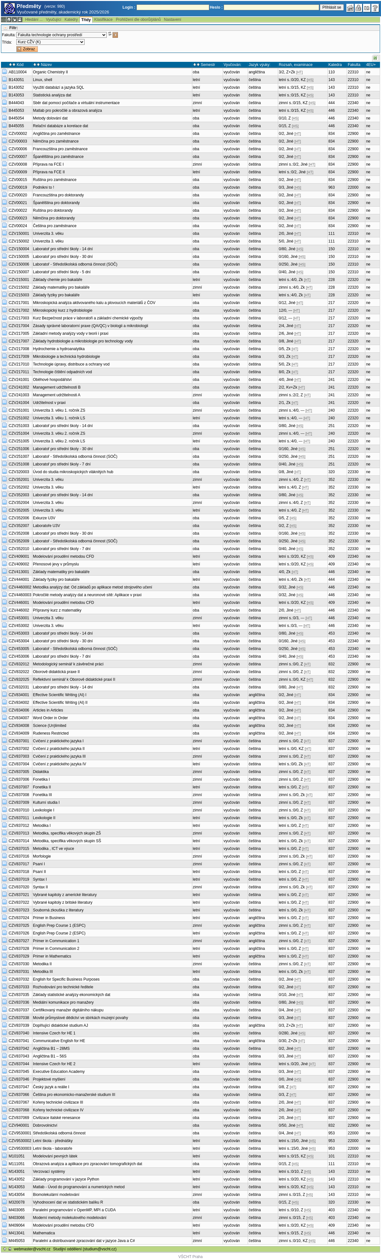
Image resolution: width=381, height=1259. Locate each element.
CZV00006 (18, 149)
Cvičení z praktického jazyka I (58, 741)
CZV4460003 (20, 595)
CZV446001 (19, 602)
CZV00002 (18, 133)
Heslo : (216, 7)
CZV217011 (19, 372)
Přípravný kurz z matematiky (57, 610)
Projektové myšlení (49, 1079)
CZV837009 (19, 802)
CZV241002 (19, 387)
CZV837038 (19, 1018)
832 (331, 664)
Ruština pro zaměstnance (55, 179)
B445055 (16, 126)
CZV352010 (19, 549)
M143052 (17, 1179)
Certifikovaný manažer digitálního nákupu (68, 1010)
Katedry (71, 19)
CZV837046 (19, 1079)
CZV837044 (19, 1064)
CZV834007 (19, 718)
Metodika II (42, 964)
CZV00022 (18, 210)
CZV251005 (19, 441)
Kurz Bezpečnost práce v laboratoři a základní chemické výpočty (88, 318)
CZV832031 (19, 687)
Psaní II (39, 871)
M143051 (17, 1171)
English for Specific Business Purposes (66, 979)
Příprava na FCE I (48, 164)
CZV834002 (19, 702)
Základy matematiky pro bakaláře (61, 287)
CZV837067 (19, 1102)
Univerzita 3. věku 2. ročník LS (59, 441)
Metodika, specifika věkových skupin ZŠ (67, 833)
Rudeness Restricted (51, 733)
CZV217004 (19, 326)
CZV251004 (19, 433)
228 (331, 279)
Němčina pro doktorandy (54, 218)
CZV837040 (19, 1033)
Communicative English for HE (59, 1041)
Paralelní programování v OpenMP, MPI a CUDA (74, 1210)
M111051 (17, 1164)
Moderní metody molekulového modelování (69, 1217)
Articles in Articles (48, 710)
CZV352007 (19, 525)
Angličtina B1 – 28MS (51, 1048)
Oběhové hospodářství (52, 379)
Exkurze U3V (44, 518)
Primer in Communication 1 (56, 941)
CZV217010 (19, 364)
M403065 (17, 1210)
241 (331, 379)
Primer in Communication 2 (56, 948)
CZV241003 (19, 395)
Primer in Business (49, 918)
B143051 (16, 80)
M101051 (17, 1156)
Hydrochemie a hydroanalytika (59, 349)
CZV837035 (19, 994)
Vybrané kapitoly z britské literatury (63, 902)
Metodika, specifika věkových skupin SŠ (67, 841)
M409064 (17, 1225)
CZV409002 (19, 564)
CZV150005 (19, 256)
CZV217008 (19, 349)
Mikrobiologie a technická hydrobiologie (66, 356)
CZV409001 (19, 556)
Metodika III (43, 971)
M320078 (17, 1202)
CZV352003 (19, 495)
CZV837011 (19, 818)
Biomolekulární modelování (56, 1194)
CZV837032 (19, 979)
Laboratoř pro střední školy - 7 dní (62, 464)
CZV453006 (19, 656)
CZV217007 (19, 341)
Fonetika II (42, 787)
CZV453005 (19, 648)
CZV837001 (19, 741)
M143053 (17, 1187)
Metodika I (42, 825)
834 (331, 133)
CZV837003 (19, 756)
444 (331, 103)
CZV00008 (18, 164)
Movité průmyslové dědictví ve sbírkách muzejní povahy (80, 1018)
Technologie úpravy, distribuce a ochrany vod (71, 364)
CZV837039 (19, 1025)
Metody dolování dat (50, 118)
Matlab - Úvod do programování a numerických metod (79, 1187)
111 (331, 233)
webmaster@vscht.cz (32, 1249)
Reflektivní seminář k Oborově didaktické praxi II (74, 679)
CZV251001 (19, 410)
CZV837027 (19, 941)
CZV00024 (18, 226)
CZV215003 (19, 295)
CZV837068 (19, 1110)
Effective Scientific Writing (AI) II (60, 702)
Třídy (86, 20)
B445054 (16, 118)
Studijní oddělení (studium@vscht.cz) (85, 1249)
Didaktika (41, 771)
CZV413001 (19, 572)
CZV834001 (19, 695)
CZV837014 (19, 841)
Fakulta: (9, 35)
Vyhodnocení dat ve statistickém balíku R (68, 1202)
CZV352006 (19, 518)
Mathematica (44, 1233)
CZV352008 (19, 533)
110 (331, 72)
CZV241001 (19, 379)
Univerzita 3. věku (48, 233)
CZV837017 (19, 864)
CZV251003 (19, 426)
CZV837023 (19, 910)
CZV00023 (18, 218)
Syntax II (40, 887)
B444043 (16, 103)
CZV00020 (18, 195)
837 (331, 741)
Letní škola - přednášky (53, 1141)
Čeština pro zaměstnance (55, 226)
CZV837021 (19, 895)
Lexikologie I (43, 810)
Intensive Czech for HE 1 (54, 1033)
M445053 (17, 1240)
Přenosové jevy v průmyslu (56, 564)
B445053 (16, 110)
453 (331, 633)
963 (331, 187)
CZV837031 (19, 971)
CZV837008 (19, 795)
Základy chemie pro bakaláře (57, 279)
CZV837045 (19, 1071)
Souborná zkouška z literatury (58, 910)
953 (331, 1133)
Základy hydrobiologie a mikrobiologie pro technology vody (83, 341)
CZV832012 (19, 664)
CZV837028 (19, 948)
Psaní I (39, 864)
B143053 (16, 95)
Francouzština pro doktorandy (58, 195)
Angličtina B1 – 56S (50, 1056)
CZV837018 (19, 871)
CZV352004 (19, 502)
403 (331, 1210)
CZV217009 (19, 356)
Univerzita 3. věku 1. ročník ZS (59, 410)
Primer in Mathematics (52, 956)
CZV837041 (19, 1041)
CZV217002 (19, 310)
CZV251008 (19, 464)
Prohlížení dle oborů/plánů (138, 19)
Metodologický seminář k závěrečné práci (68, 664)
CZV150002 (19, 241)
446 (331, 110)
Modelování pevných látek (55, 1156)
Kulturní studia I (46, 802)
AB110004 (18, 72)
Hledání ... (34, 19)
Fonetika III (42, 795)
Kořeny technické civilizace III (58, 1102)
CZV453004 (19, 641)
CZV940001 (19, 1125)
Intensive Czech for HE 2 (54, 1064)
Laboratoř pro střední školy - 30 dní (63, 256)
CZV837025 (19, 925)
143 (331, 80)
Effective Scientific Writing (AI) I (60, 695)
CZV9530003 (20, 1148)
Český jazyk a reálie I (51, 1087)
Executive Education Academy (59, 1071)
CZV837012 (19, 825)
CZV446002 (19, 610)
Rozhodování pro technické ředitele (63, 987)
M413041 (17, 1233)
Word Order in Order (50, 718)
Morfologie (42, 856)
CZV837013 (19, 833)
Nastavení (172, 19)
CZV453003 (19, 633)
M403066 (17, 1217)
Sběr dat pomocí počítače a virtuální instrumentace (76, 103)
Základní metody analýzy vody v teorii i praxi (70, 333)
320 (331, 472)
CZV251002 (19, 418)
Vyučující (53, 19)
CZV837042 (19, 1048)
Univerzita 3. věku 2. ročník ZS (59, 433)
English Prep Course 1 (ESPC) (59, 925)
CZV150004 (19, 249)
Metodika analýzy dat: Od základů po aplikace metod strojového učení (92, 587)
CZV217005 (19, 333)
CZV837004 (19, 764)
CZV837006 (19, 779)
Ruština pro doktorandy (53, 210)
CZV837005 (19, 771)
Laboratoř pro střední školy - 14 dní (63, 249)
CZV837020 (19, 887)
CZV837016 (19, 856)
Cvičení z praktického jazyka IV (59, 764)
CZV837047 (19, 1087)
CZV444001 (19, 579)
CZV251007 (19, 456)
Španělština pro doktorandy (56, 203)
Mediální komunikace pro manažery (63, 1002)
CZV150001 (19, 233)
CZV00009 (18, 172)
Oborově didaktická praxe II (56, 672)
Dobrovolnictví (45, 1125)
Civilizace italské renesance (56, 1117)
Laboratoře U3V (46, 525)
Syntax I (40, 879)
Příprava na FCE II (49, 172)
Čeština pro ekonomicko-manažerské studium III (74, 1094)
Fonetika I (41, 779)
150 (331, 249)
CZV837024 (19, 918)
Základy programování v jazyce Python (66, 1179)
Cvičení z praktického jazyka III (59, 756)
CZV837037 (19, 1010)
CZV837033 (19, 987)
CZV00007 (18, 156)
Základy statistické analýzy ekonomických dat (71, 994)
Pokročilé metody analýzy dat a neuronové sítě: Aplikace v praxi (87, 595)
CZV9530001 (20, 1133)
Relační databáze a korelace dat (60, 126)
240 (331, 410)
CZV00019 (18, 187)
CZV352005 (19, 510)
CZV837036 (19, 1002)
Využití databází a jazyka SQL (58, 87)
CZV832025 (19, 679)
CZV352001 (19, 479)
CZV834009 (19, 733)
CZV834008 (19, 725)
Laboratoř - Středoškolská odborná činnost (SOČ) (75, 264)
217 (331, 302)
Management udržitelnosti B (57, 387)
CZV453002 (19, 625)
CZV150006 (19, 264)
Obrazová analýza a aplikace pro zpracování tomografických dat (87, 1164)
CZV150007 (19, 272)
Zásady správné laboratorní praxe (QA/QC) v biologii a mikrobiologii (90, 326)
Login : (128, 7)
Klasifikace (103, 19)
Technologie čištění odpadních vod (62, 372)
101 (331, 1156)
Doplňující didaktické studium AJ (60, 1025)
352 (331, 479)
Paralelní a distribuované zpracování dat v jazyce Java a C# (84, 1240)
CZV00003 (18, 141)
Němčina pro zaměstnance (56, 141)
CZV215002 (19, 287)
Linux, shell (42, 80)
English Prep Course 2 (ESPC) (59, 933)
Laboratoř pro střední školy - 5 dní (62, 272)
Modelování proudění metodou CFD (63, 556)
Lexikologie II (44, 818)
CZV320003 (19, 472)
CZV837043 (19, 1056)
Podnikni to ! (43, 187)
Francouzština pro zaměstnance (60, 149)
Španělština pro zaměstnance (58, 156)
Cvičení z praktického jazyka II (59, 748)
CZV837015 (19, 848)
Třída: (7, 42)
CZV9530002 (20, 1141)
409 (331, 556)
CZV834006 (19, 710)
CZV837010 (19, 810)
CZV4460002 (20, 587)
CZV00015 (18, 179)
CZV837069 (19, 1117)
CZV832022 (19, 672)
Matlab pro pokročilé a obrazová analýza (67, 110)
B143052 (16, 87)
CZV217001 (19, 302)
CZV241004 (19, 402)
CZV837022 (19, 902)
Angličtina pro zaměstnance (56, 133)
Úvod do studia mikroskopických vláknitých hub (73, 472)
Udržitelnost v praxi (49, 402)
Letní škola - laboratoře (52, 1148)
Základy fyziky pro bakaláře (56, 295)
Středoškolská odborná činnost (59, 1133)
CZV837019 (19, 879)
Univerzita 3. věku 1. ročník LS (59, 418)
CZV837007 (19, 787)
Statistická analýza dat (52, 95)
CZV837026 (19, 933)
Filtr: (13, 28)
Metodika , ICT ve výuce (53, 848)
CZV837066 (19, 1094)
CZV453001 (19, 618)
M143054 (17, 1194)
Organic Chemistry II (50, 72)
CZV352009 (19, 541)
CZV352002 (19, 487)
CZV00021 (18, 203)
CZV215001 (19, 279)
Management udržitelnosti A (56, 395)
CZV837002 (19, 748)
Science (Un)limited (49, 725)
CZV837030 (19, 964)
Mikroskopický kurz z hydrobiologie (62, 310)
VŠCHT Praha (190, 1257)
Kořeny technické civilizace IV (58, 1110)
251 (331, 426)
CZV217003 (19, 318)
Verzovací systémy (49, 1171)
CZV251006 (19, 449)
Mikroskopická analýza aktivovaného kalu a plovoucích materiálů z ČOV (94, 302)
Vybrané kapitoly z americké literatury (65, 895)
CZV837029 (19, 956)
